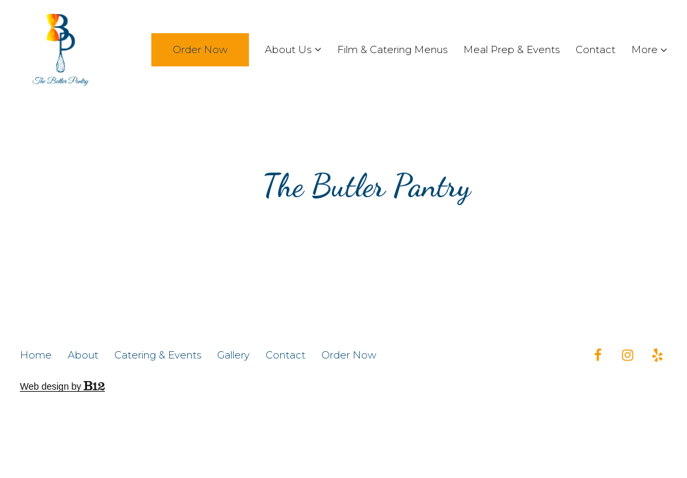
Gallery (233, 355)
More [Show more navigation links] (649, 49)
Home (36, 355)
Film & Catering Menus (392, 49)
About (83, 355)
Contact (595, 49)
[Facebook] (597, 355)
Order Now (200, 49)
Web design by (62, 386)
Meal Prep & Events (511, 49)
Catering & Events (157, 355)
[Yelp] (657, 355)
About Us (288, 49)
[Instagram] (627, 355)
